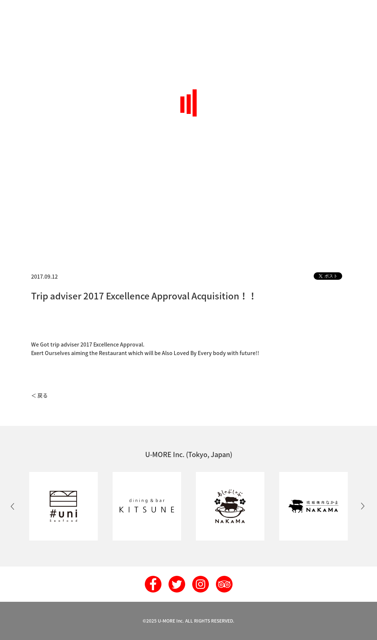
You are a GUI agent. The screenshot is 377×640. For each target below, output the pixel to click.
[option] (63, 506)
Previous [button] (12, 506)
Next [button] (362, 506)
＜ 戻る (39, 395)
